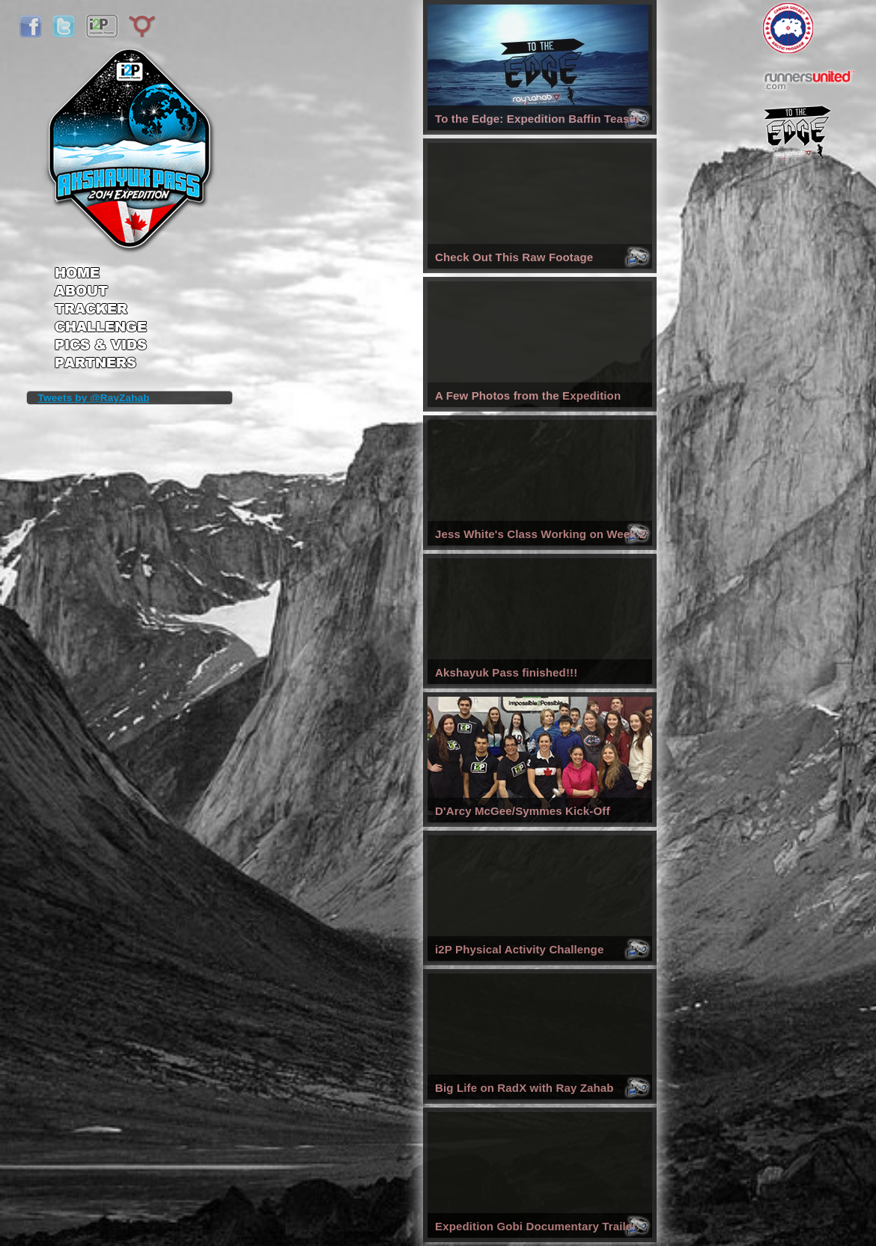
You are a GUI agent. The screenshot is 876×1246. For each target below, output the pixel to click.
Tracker (100, 310)
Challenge (100, 329)
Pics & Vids (100, 347)
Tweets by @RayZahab (94, 397)
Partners (100, 364)
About (100, 291)
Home (100, 268)
